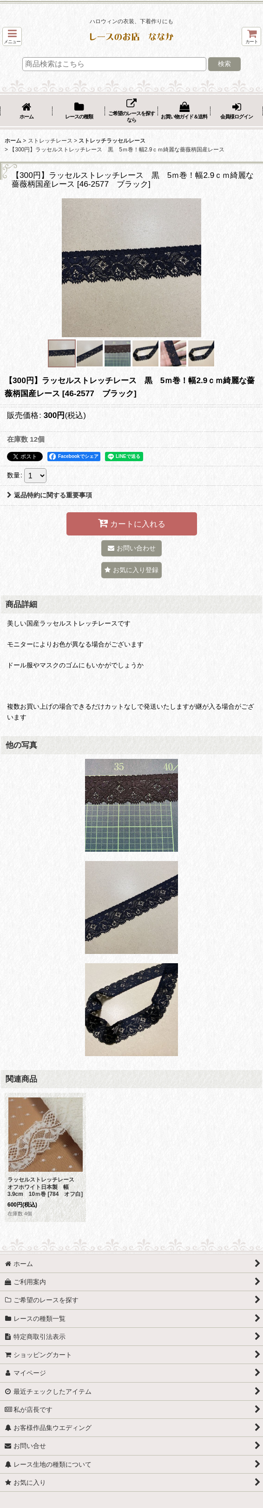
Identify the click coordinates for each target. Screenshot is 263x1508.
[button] (12, 36)
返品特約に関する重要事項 (49, 495)
